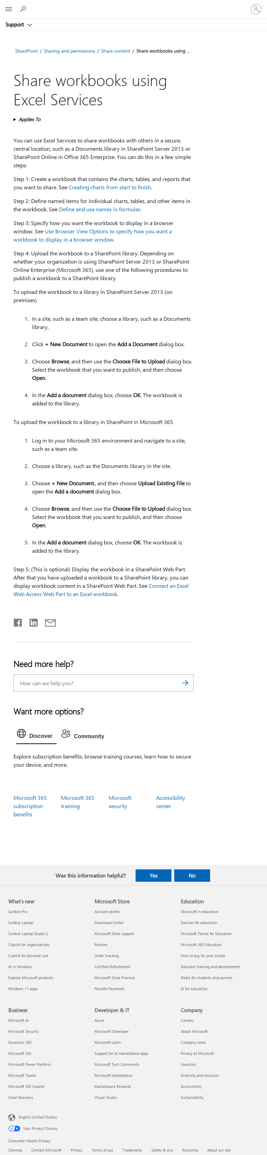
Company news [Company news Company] (193, 1042)
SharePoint (26, 50)
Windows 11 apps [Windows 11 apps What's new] (23, 988)
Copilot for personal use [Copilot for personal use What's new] (28, 955)
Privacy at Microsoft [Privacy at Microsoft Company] (197, 1053)
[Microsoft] (133, 5)
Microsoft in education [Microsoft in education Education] (199, 911)
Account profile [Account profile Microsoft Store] (107, 911)
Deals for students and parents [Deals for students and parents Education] (207, 977)
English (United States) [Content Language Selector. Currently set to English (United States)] (38, 1117)
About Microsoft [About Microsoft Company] (194, 1031)
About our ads (219, 1150)
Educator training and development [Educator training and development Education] (210, 966)
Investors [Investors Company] (188, 1064)
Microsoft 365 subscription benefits (30, 806)
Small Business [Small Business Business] (20, 1097)
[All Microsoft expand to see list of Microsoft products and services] (8, 9)
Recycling (190, 1150)
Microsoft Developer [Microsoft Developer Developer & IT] (112, 1031)
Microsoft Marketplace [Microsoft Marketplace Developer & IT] (113, 1075)
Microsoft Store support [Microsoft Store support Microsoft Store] (114, 933)
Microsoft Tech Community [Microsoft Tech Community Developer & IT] (117, 1064)
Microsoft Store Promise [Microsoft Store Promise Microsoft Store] (115, 977)
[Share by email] (47, 621)
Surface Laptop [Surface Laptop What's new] (20, 922)
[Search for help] (24, 8)
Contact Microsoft (46, 1150)
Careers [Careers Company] (187, 1020)
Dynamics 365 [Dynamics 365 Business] (20, 1042)
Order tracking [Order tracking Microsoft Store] (107, 955)
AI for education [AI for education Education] (194, 988)
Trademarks (132, 1150)
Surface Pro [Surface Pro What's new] (17, 911)
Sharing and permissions (69, 50)
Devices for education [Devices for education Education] (199, 922)
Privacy (76, 1150)
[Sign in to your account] (256, 9)
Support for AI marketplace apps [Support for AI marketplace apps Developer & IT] (121, 1053)
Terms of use (102, 1150)
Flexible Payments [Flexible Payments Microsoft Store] (110, 988)
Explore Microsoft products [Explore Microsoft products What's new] (30, 977)
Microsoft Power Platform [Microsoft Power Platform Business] (29, 1064)
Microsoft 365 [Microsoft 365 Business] (19, 1053)
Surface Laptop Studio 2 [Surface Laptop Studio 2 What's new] (28, 933)
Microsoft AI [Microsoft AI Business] (18, 1020)
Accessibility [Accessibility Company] (191, 1086)
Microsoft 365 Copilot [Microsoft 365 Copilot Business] (26, 1086)
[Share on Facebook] (18, 621)
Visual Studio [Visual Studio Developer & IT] (106, 1097)
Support (15, 24)
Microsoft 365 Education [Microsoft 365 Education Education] (201, 944)
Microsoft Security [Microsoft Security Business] (23, 1031)
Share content (115, 50)
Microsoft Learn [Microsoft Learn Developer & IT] (108, 1042)
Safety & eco (162, 1150)
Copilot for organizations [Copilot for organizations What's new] (29, 944)
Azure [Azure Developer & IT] (99, 1020)
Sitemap (15, 1150)
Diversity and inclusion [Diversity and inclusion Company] (200, 1075)
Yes (153, 875)
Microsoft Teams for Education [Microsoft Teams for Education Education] (206, 933)
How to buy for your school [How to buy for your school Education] (203, 955)
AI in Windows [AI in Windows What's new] (20, 966)
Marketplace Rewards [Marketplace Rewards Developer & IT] (113, 1086)
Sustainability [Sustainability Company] (192, 1097)
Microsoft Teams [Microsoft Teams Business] (22, 1075)
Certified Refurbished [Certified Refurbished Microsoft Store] (112, 966)
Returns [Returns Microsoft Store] (101, 944)
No (192, 875)
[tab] (36, 735)
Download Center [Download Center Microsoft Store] (109, 922)
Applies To (29, 119)
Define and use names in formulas (99, 209)
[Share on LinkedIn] (31, 621)
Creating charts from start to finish (110, 187)
